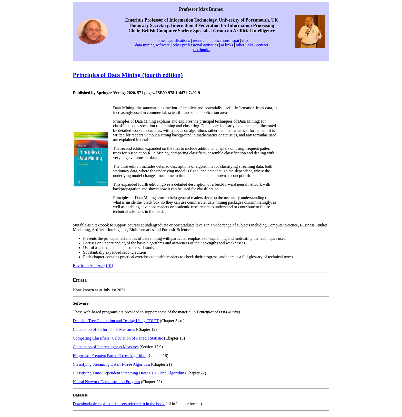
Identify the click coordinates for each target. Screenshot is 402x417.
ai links (227, 45)
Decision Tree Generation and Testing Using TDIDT (116, 321)
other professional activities (195, 45)
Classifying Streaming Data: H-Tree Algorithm (111, 364)
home (160, 40)
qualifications (179, 40)
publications (219, 40)
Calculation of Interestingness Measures (105, 347)
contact (262, 45)
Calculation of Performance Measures (104, 329)
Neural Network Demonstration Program (106, 382)
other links (244, 45)
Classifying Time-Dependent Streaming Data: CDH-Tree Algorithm (128, 373)
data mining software (152, 45)
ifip (245, 40)
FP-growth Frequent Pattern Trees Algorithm (109, 355)
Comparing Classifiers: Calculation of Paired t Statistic (118, 338)
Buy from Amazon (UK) (93, 265)
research (199, 40)
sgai (236, 40)
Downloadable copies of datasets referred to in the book (119, 404)
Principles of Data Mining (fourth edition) (128, 75)
